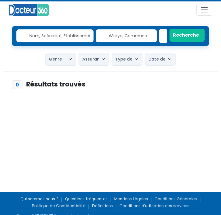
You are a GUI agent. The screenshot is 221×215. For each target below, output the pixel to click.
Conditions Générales (176, 199)
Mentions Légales (131, 199)
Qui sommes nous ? (39, 199)
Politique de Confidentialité (58, 206)
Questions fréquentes (86, 199)
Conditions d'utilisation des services (154, 206)
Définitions (102, 206)
